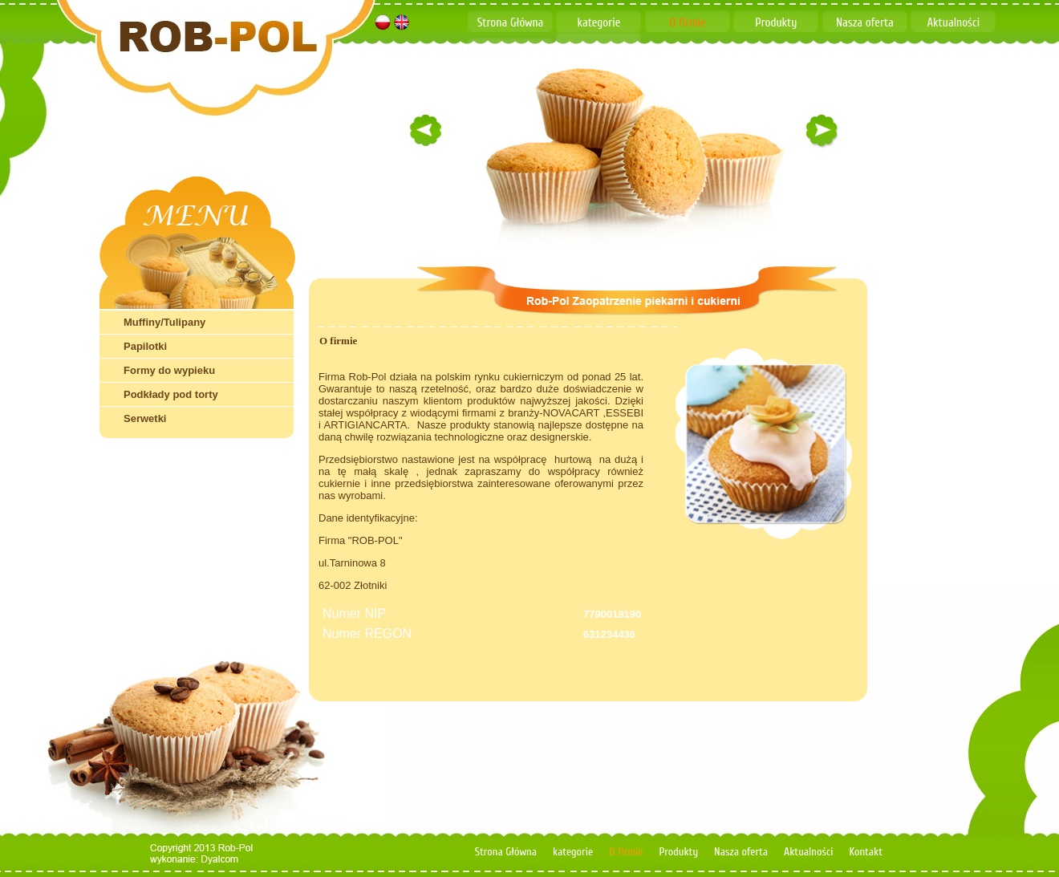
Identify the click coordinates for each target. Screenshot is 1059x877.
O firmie (687, 23)
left (424, 129)
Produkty (776, 23)
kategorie (599, 23)
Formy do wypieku (169, 370)
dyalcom (225, 860)
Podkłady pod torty (171, 394)
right (821, 129)
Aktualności (953, 23)
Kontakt (511, 50)
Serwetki (145, 418)
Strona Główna (510, 23)
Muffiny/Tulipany (164, 322)
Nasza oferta (865, 23)
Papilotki (145, 346)
